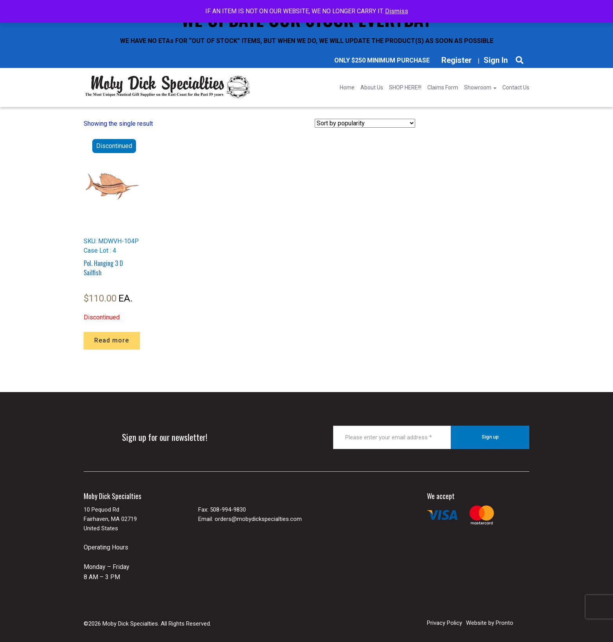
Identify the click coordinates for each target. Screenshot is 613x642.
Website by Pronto (489, 622)
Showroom (480, 87)
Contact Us (515, 87)
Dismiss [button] (396, 11)
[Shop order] (365, 123)
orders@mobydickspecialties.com (258, 518)
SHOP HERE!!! (405, 87)
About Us (371, 87)
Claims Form (442, 87)
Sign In (496, 60)
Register (456, 60)
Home (347, 87)
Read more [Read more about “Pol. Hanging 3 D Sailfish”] (111, 340)
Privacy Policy (444, 622)
